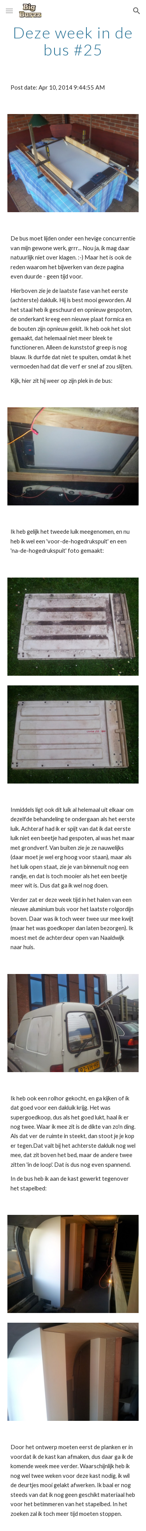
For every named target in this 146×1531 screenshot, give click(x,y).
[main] (73, 41)
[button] (9, 10)
